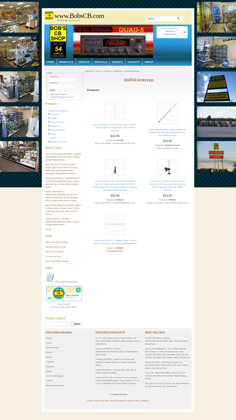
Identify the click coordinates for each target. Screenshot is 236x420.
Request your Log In (66, 97)
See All (48, 229)
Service (83, 62)
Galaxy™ (49, 352)
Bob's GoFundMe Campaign (57, 261)
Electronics (54, 126)
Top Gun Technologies (55, 252)
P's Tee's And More (53, 256)
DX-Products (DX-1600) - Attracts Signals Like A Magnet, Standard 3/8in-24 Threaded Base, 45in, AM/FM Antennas (167, 133)
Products (66, 62)
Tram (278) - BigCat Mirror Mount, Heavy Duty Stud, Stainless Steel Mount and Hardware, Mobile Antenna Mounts (166, 376)
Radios (53, 134)
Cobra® (49, 338)
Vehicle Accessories (58, 142)
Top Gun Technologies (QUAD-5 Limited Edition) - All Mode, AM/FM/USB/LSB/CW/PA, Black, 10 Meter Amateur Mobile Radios (118, 341)
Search (117, 62)
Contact (134, 62)
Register (63, 94)
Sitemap (145, 401)
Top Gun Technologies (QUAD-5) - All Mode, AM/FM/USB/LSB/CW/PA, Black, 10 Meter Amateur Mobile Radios (63, 157)
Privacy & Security (101, 401)
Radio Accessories (57, 130)
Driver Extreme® (52, 348)
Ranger (49, 371)
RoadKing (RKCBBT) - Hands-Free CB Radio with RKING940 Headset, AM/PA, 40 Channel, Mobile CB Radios (116, 362)
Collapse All (52, 111)
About (149, 62)
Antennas (54, 114)
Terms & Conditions (117, 401)
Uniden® (49, 381)
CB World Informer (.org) (56, 247)
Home (50, 62)
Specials (100, 62)
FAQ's (137, 401)
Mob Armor (50, 367)
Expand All (63, 111)
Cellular (53, 118)
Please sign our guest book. (62, 282)
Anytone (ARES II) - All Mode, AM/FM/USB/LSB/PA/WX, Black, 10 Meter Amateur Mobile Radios (63, 222)
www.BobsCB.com (79, 16)
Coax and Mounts (57, 122)
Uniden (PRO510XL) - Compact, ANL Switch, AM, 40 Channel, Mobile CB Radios (116, 371)
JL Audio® (50, 362)
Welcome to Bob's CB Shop (57, 242)
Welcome (89, 71)
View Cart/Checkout (170, 28)
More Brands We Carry (55, 385)
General (49, 357)
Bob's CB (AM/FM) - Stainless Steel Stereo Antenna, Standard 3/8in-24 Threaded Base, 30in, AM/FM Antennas (115, 128)
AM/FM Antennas (132, 71)
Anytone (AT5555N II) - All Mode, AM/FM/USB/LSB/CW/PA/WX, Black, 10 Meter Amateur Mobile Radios (117, 352)
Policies (130, 401)
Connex (49, 343)
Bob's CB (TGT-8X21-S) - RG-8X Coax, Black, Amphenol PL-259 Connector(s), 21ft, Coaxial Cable (167, 384)
